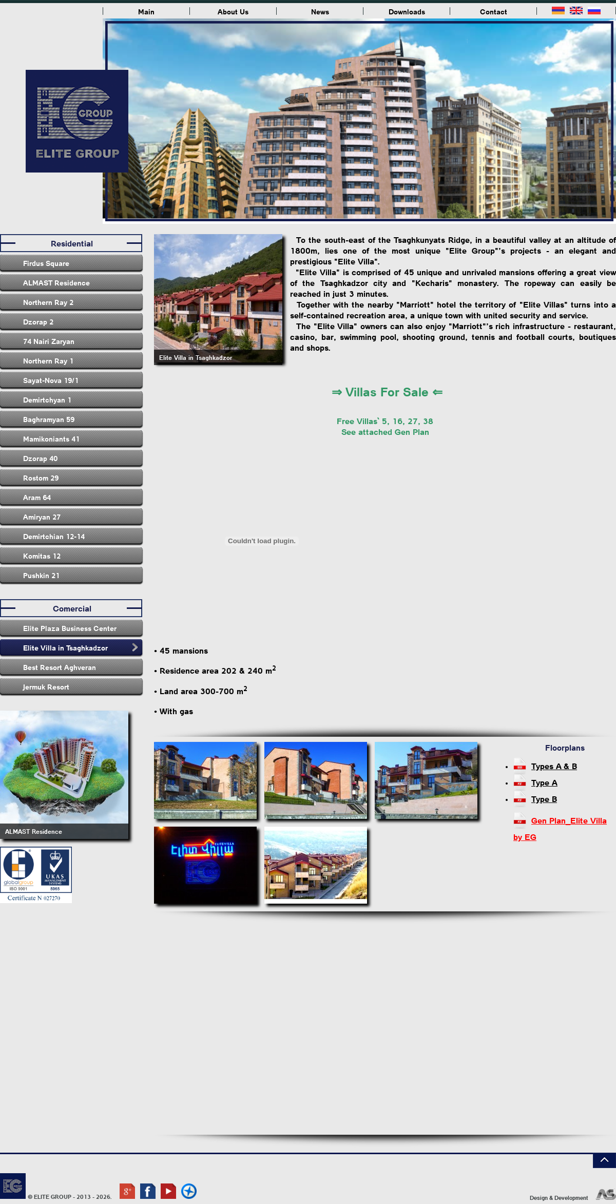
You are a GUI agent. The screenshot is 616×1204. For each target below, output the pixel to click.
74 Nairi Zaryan (48, 341)
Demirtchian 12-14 (54, 536)
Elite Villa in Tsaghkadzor (65, 647)
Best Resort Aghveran (59, 667)
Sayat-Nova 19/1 (51, 380)
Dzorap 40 (40, 458)
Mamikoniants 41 (51, 438)
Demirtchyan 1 (47, 399)
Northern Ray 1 (48, 360)
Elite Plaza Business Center (70, 628)
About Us (233, 11)
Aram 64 (37, 497)
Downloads (407, 11)
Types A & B (554, 765)
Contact (493, 11)
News (320, 11)
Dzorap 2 (38, 321)
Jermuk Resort (46, 686)
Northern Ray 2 (48, 302)
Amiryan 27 (42, 516)
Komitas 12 (42, 555)
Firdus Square (46, 262)
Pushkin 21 (41, 575)
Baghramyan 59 (48, 419)
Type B (544, 798)
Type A (544, 782)
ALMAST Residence (56, 282)
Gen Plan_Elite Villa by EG (560, 822)
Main (146, 11)
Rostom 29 (41, 477)
